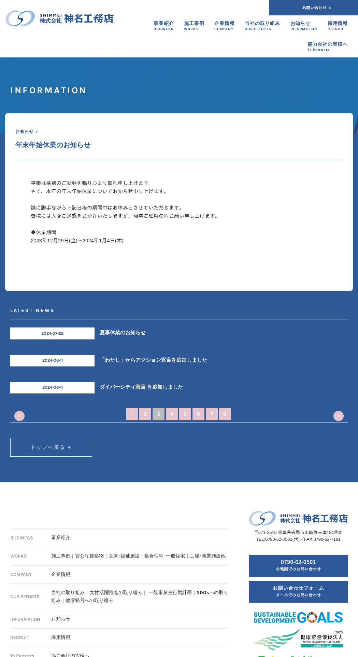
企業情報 (60, 574)
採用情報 (60, 637)
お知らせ (60, 619)
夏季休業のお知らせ (123, 333)
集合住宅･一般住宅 (164, 556)
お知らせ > (26, 131)
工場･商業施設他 (208, 556)
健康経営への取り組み (89, 600)
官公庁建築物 (89, 556)
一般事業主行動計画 (170, 592)
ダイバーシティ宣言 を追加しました (141, 387)
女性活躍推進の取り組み (116, 592)
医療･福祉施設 (124, 556)
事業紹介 (60, 537)
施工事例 (60, 556)
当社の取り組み (68, 592)
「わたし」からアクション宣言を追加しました (153, 360)
